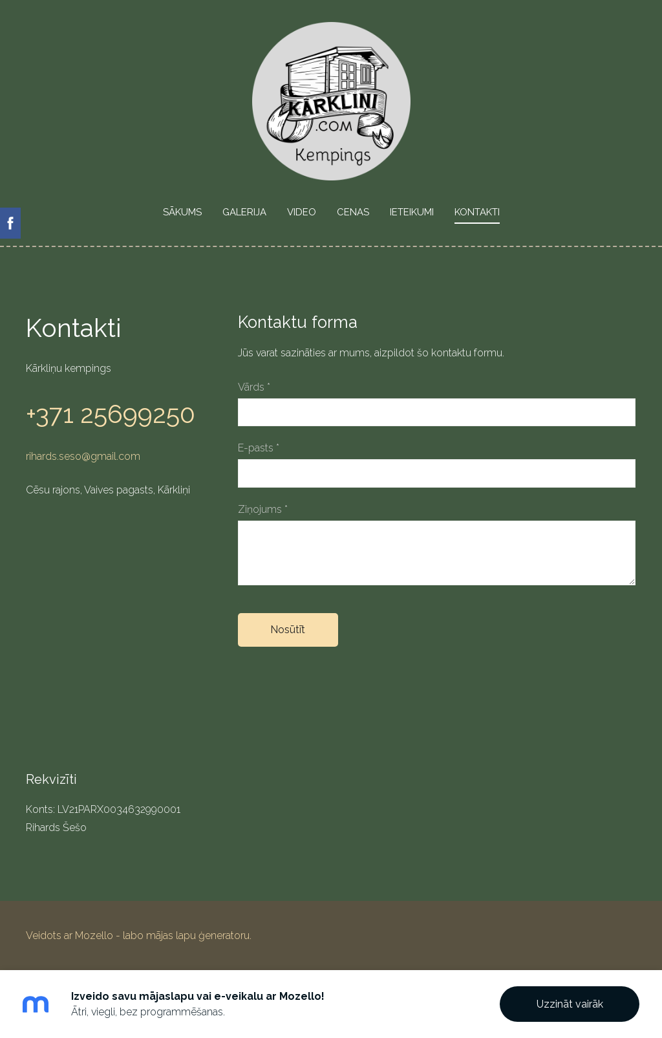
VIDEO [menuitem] (301, 212)
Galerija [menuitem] (244, 212)
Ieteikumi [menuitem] (412, 212)
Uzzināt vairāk (570, 1004)
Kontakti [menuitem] (477, 212)
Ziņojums (263, 509)
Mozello (94, 935)
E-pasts (258, 448)
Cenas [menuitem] (353, 212)
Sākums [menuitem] (182, 212)
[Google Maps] (119, 634)
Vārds (254, 387)
